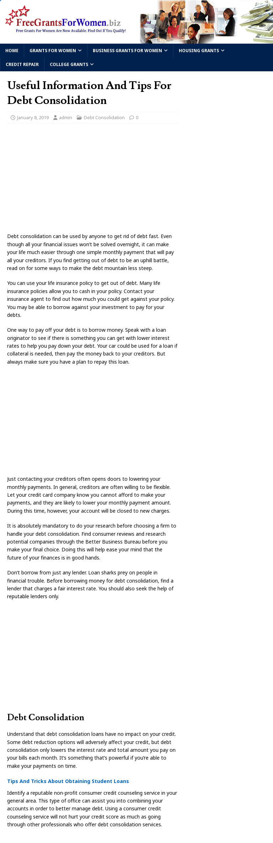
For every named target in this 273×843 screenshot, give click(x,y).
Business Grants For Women (127, 51)
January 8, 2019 (33, 117)
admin (65, 117)
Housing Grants (199, 51)
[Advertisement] (92, 180)
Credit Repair (22, 64)
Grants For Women (53, 51)
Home (11, 51)
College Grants (69, 64)
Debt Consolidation (104, 117)
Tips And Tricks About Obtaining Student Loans (68, 781)
